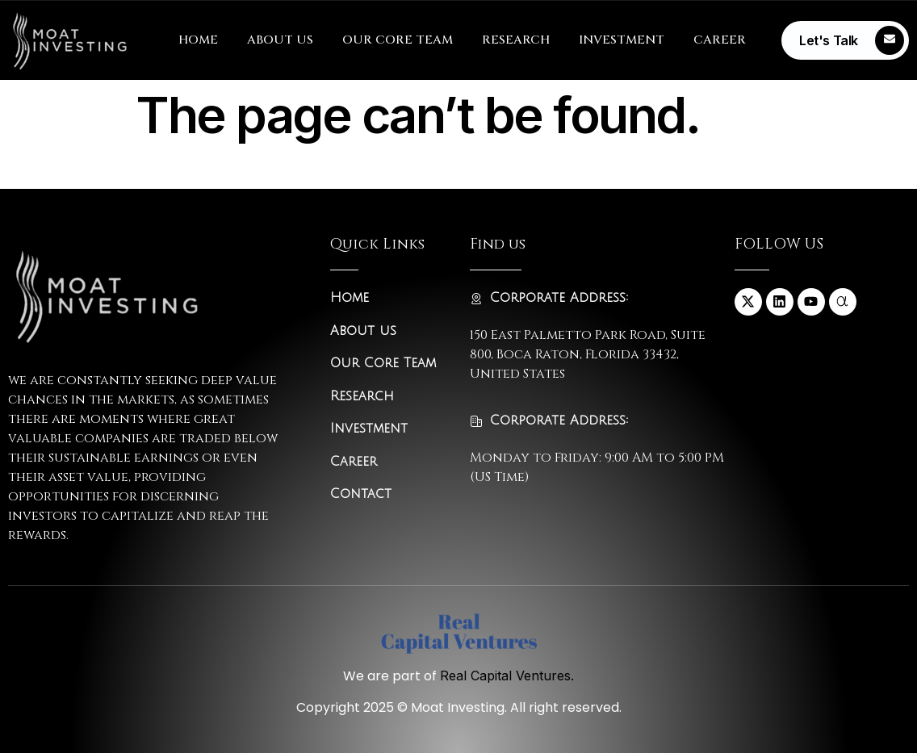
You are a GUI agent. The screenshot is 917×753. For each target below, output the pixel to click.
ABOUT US (280, 39)
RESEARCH (516, 39)
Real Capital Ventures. (507, 675)
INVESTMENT (621, 39)
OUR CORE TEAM (397, 39)
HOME (198, 39)
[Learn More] (845, 40)
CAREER (719, 39)
